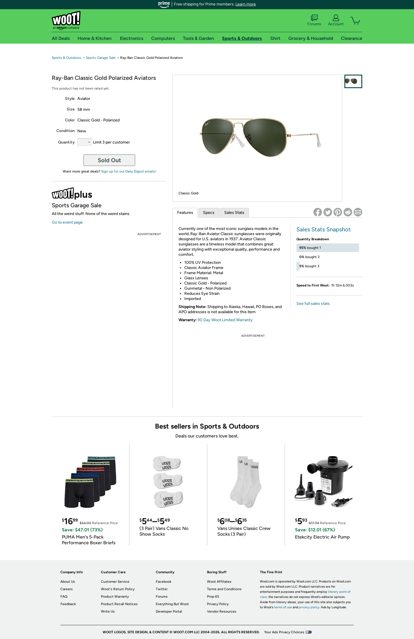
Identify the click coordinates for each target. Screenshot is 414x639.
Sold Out (109, 160)
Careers (66, 589)
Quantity (66, 142)
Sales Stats (234, 212)
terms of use (283, 607)
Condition (65, 130)
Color (70, 120)
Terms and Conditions (224, 589)
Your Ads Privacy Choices (284, 632)
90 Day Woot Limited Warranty (225, 319)
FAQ (63, 597)
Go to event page (67, 222)
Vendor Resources (221, 611)
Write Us (108, 611)
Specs (208, 212)
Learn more (245, 4)
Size (71, 109)
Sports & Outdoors (66, 58)
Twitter (162, 589)
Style (70, 98)
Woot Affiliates (219, 582)
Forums (314, 20)
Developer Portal (169, 611)
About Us (67, 582)
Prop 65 (213, 597)
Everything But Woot (172, 604)
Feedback (68, 604)
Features (185, 212)
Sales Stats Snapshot (323, 229)
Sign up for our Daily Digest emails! (128, 171)
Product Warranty (115, 597)
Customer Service (115, 582)
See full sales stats (313, 303)
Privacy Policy (218, 604)
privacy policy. (309, 607)
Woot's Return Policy (118, 589)
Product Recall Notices (119, 604)
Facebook (163, 582)
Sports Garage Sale (101, 58)
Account (336, 20)
